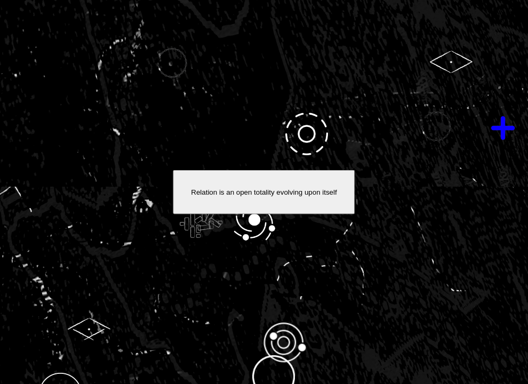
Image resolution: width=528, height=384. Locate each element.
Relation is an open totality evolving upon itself (264, 192)
